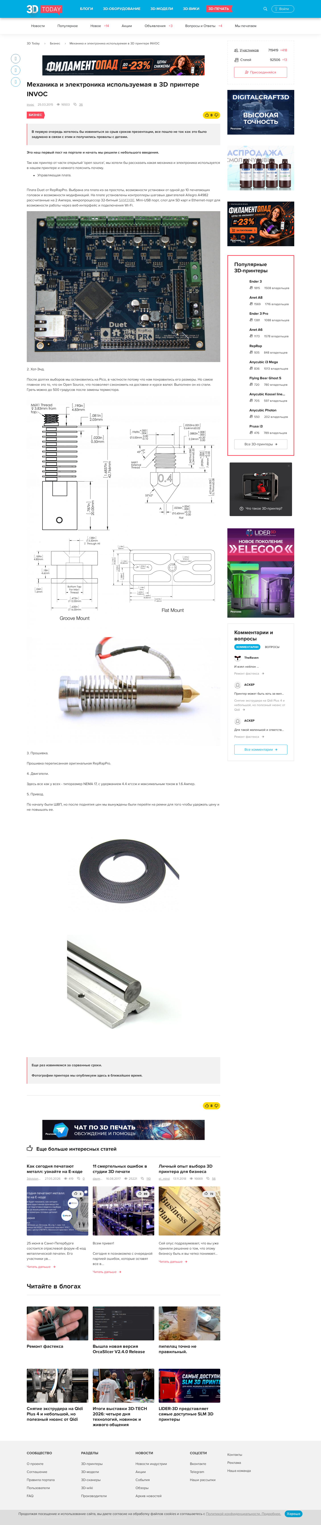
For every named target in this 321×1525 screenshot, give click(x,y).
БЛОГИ (86, 9)
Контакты (234, 1454)
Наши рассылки (203, 1480)
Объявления (159, 26)
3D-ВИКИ (191, 9)
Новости (38, 26)
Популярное (68, 26)
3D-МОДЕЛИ (161, 9)
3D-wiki (87, 1488)
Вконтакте (198, 1464)
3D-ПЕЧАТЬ (218, 9)
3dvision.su (34, 1179)
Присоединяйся (260, 72)
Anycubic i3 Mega (263, 362)
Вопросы (272, 647)
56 (214, 1179)
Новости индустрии (151, 1464)
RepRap (255, 346)
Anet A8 (256, 297)
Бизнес (55, 43)
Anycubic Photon (262, 410)
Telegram (197, 1472)
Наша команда (239, 1471)
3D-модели (90, 1472)
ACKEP (249, 685)
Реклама (50, 69)
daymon (98, 1179)
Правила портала (41, 1480)
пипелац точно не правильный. (177, 1349)
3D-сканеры (91, 1480)
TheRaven (251, 658)
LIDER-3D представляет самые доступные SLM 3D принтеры (186, 1414)
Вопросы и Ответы (203, 26)
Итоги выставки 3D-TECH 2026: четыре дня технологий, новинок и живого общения (120, 1416)
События (143, 1480)
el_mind (164, 1179)
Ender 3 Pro (258, 313)
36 (81, 104)
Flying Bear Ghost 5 (265, 378)
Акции (127, 26)
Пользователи (38, 1488)
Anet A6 (256, 329)
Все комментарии (259, 749)
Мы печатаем (245, 26)
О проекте (35, 1464)
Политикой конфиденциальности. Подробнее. (243, 1514)
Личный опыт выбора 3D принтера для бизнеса (185, 1169)
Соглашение (37, 1472)
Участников (249, 50)
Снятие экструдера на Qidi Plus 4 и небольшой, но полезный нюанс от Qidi (55, 1414)
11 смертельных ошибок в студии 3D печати (120, 1169)
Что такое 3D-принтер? (264, 508)
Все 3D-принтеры (259, 444)
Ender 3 (255, 281)
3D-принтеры (92, 1464)
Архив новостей (149, 1496)
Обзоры (142, 1488)
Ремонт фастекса (45, 1346)
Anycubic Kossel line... (267, 394)
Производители (94, 1496)
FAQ (30, 1496)
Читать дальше (39, 1267)
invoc (30, 104)
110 (148, 1179)
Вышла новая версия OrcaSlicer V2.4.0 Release (119, 1349)
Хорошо (293, 1514)
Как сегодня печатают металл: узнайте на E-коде (54, 1169)
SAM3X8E (126, 200)
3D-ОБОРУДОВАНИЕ (121, 9)
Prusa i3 (256, 426)
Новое (100, 26)
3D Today (33, 43)
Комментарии (247, 647)
